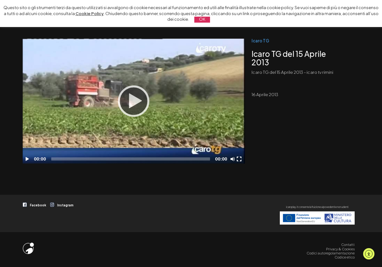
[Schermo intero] (240, 159)
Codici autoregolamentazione (331, 253)
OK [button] (202, 19)
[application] (134, 101)
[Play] (133, 101)
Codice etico (345, 257)
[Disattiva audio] (233, 159)
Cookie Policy (89, 13)
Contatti (348, 244)
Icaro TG (260, 40)
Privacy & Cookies (340, 249)
